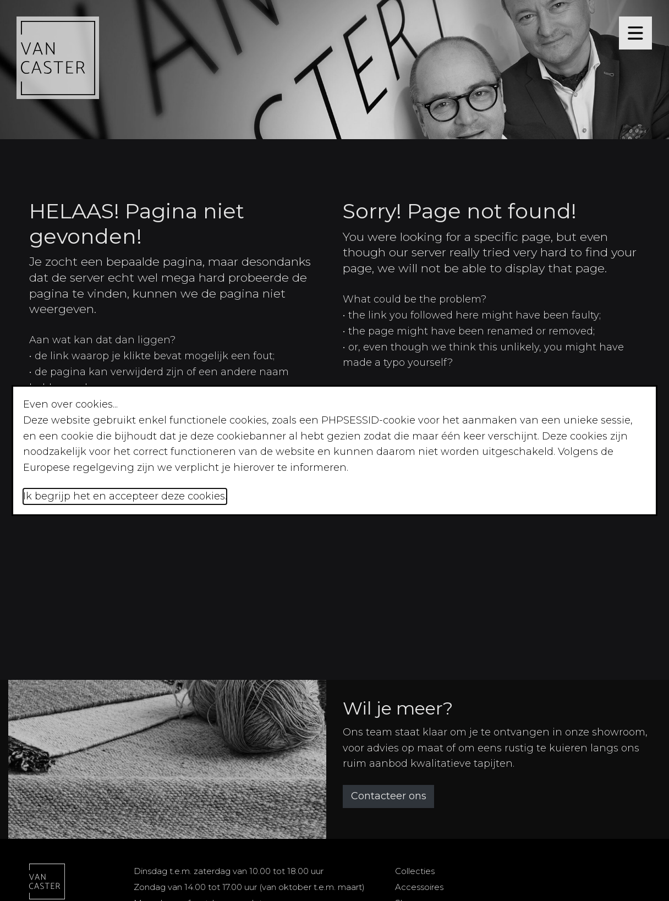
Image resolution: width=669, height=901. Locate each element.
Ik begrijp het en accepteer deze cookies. (125, 496)
